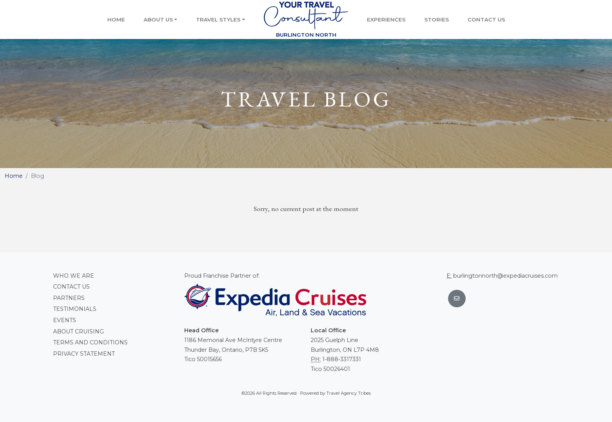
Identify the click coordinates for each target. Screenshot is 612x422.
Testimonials (74, 308)
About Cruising (78, 331)
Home (116, 19)
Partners (69, 297)
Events (64, 320)
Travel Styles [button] (218, 19)
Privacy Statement (84, 353)
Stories (436, 19)
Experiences (386, 19)
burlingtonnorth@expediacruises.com (505, 275)
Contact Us (486, 19)
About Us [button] (158, 19)
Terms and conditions (90, 342)
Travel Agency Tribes (348, 393)
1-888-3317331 (341, 359)
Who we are (73, 275)
